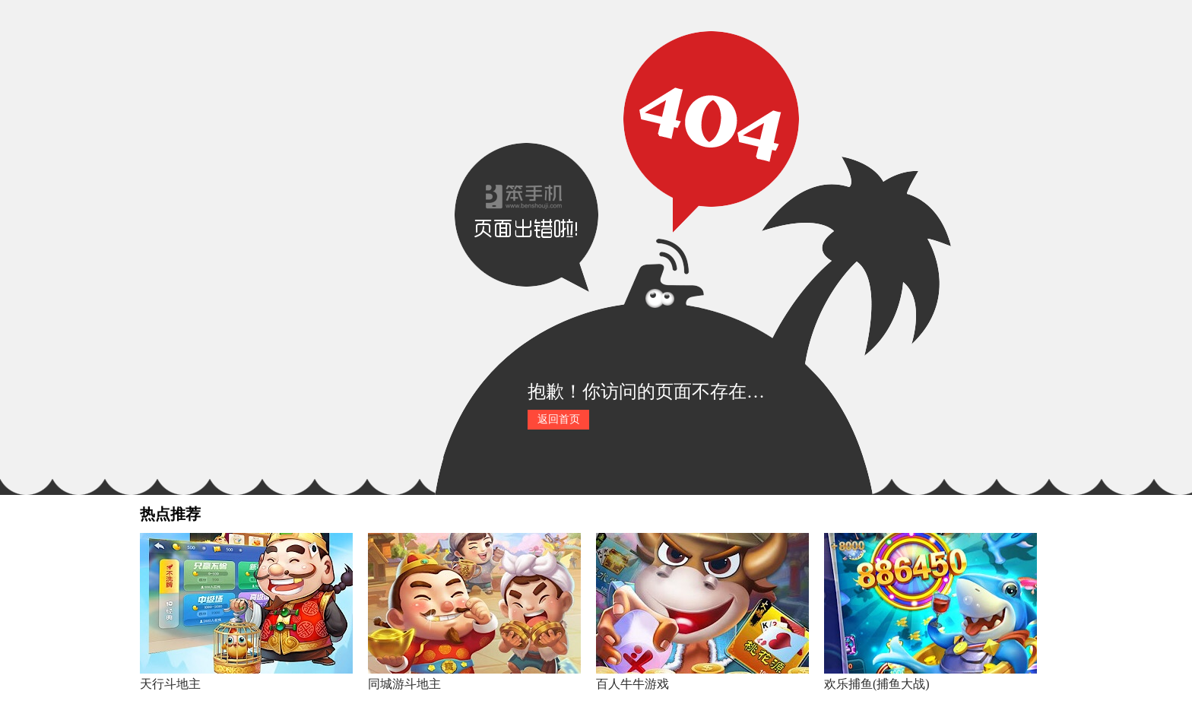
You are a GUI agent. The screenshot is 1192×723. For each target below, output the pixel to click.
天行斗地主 (170, 683)
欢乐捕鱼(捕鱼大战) (877, 683)
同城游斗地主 (404, 683)
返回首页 (558, 419)
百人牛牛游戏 (632, 683)
